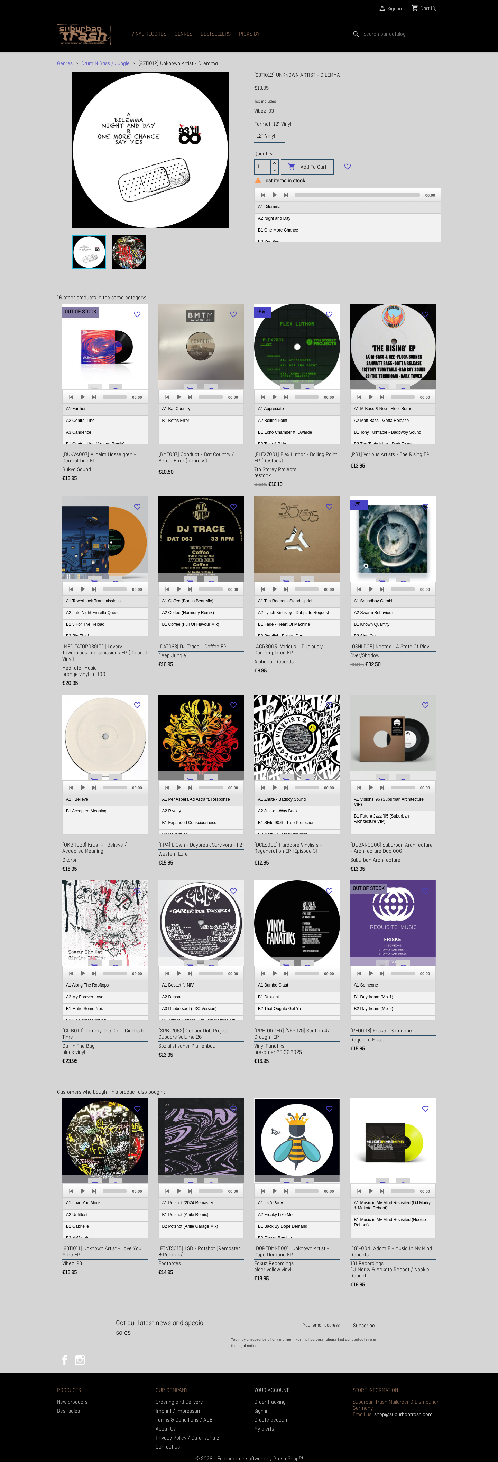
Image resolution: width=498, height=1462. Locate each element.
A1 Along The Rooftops (87, 985)
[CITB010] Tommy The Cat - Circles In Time (103, 1034)
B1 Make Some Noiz (85, 1008)
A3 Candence (78, 432)
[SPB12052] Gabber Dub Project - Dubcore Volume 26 (195, 1034)
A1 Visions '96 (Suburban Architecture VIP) (389, 802)
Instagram (80, 1360)
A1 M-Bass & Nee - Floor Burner (384, 408)
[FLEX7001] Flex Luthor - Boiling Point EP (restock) (295, 457)
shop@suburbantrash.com (403, 1414)
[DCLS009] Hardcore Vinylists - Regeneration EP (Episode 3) (288, 848)
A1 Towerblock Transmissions (93, 600)
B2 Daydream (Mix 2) (373, 1008)
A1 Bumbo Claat (273, 985)
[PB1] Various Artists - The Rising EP (390, 454)
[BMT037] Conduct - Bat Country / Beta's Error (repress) (196, 457)
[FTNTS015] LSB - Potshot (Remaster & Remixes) (199, 1251)
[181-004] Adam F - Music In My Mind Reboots (391, 1251)
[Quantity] (262, 167)
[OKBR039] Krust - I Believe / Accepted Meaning (94, 848)
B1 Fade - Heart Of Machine (284, 624)
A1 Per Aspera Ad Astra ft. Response (196, 799)
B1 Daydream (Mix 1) (373, 996)
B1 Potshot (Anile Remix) (185, 1214)
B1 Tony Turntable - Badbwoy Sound (388, 432)
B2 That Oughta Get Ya (279, 1008)
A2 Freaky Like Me (275, 1214)
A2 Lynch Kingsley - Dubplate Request (293, 612)
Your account (271, 1390)
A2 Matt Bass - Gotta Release (381, 420)
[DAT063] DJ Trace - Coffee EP (192, 646)
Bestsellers (216, 34)
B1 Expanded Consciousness (189, 822)
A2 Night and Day (274, 218)
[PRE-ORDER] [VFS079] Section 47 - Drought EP (293, 1034)
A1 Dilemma (269, 206)
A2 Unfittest (76, 1214)
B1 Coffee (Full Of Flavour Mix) (190, 624)
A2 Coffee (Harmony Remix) (188, 612)
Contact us (168, 1447)
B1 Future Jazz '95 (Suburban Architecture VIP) (381, 819)
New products (72, 1402)
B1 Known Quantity (372, 624)
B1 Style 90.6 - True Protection (286, 822)
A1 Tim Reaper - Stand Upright (286, 600)
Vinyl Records (148, 34)
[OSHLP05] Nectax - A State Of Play (389, 646)
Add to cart (307, 167)
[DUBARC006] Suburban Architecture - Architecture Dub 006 (391, 848)
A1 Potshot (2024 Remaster (187, 1202)
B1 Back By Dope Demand (282, 1226)
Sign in (261, 1411)
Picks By (249, 34)
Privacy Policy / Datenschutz (187, 1438)
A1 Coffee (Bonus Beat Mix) (188, 600)
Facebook (65, 1360)
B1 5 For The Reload (85, 624)
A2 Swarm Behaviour (373, 612)
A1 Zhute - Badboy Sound (282, 799)
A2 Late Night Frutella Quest (92, 612)
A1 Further (76, 408)
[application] (347, 215)
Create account (271, 1420)
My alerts (264, 1429)
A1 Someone (366, 985)
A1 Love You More (83, 1202)
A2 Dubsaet (173, 996)
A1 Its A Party (270, 1202)
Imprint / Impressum (179, 1411)
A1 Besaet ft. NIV (178, 985)
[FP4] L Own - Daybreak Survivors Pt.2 (200, 845)
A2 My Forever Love (84, 996)
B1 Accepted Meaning (86, 811)
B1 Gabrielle (77, 1226)
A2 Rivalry (171, 811)
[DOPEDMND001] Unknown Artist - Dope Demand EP (291, 1251)
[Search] (395, 34)
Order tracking (270, 1402)
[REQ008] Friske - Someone (381, 1031)
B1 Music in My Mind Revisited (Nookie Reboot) (390, 1222)
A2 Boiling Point (272, 420)
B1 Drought (268, 996)
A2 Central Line (80, 420)
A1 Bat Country (176, 408)
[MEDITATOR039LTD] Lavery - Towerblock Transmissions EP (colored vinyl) (104, 653)
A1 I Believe (77, 799)
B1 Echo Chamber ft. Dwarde (285, 432)
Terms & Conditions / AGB (184, 1420)
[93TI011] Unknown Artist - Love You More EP (101, 1251)
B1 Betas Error (176, 420)
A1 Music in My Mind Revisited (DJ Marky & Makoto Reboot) (392, 1205)
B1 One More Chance (278, 230)
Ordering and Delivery (179, 1402)
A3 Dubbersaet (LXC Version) (189, 1008)
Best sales (68, 1411)
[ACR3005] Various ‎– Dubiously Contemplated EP (288, 650)
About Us (166, 1429)
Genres (183, 34)
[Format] (269, 136)
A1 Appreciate (271, 408)
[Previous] (263, 194)
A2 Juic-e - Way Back (277, 811)
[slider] (357, 195)
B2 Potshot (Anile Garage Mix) (190, 1226)
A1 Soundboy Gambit (374, 600)
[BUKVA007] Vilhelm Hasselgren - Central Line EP (99, 457)
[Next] (285, 194)
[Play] (274, 194)
